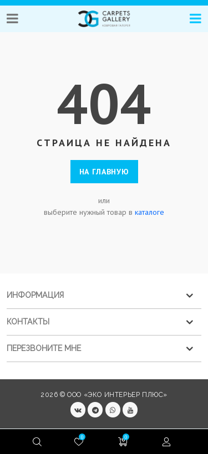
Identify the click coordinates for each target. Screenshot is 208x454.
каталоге (149, 212)
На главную (104, 172)
